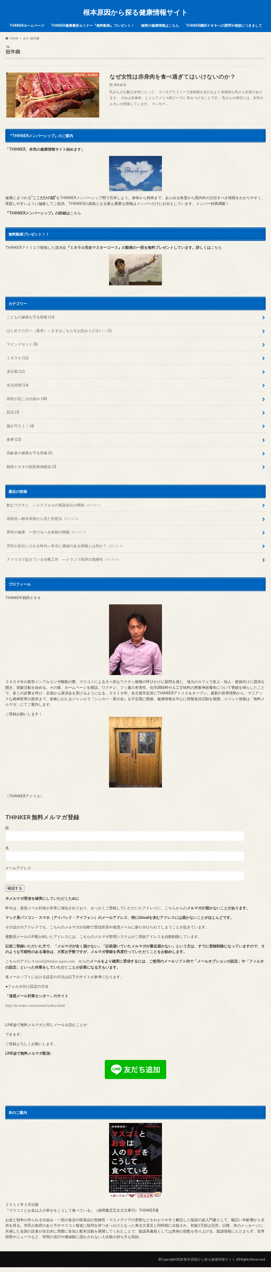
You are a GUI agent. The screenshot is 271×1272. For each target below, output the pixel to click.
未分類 (16, 371)
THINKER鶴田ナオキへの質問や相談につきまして (224, 25)
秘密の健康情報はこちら (160, 25)
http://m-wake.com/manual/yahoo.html (35, 1005)
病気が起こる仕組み (27, 398)
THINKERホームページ (26, 25)
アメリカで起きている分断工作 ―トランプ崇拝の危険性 (63, 559)
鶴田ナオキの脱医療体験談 (31, 466)
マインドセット (22, 344)
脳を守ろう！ (20, 426)
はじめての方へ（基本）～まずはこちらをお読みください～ (59, 330)
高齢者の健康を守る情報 (29, 453)
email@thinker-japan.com (55, 961)
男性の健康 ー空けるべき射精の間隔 (47, 532)
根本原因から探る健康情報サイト (135, 12)
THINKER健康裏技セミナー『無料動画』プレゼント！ (92, 25)
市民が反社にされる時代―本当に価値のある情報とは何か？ (65, 546)
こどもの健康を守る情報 (31, 317)
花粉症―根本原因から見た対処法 (43, 518)
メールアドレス (18, 868)
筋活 (13, 412)
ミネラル (18, 358)
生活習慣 (18, 385)
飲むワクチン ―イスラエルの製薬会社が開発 (54, 505)
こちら (75, 213)
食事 (14, 439)
